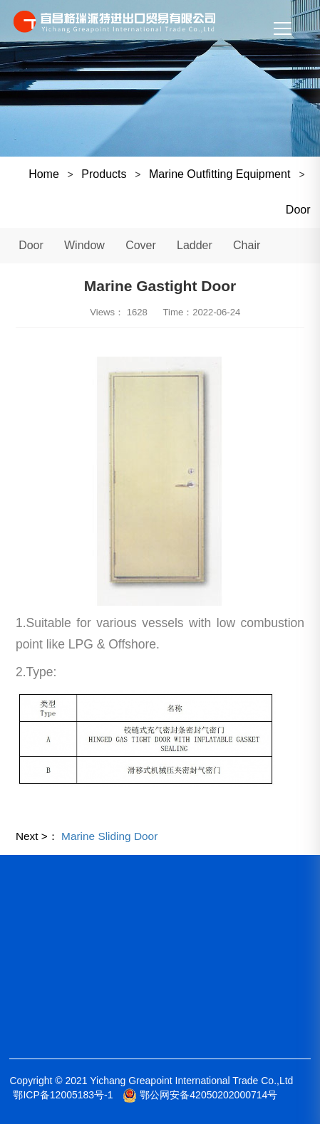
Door (298, 210)
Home (44, 174)
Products (103, 174)
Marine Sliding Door (109, 836)
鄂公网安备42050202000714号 (200, 1095)
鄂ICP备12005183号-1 (63, 1095)
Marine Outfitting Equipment (221, 174)
